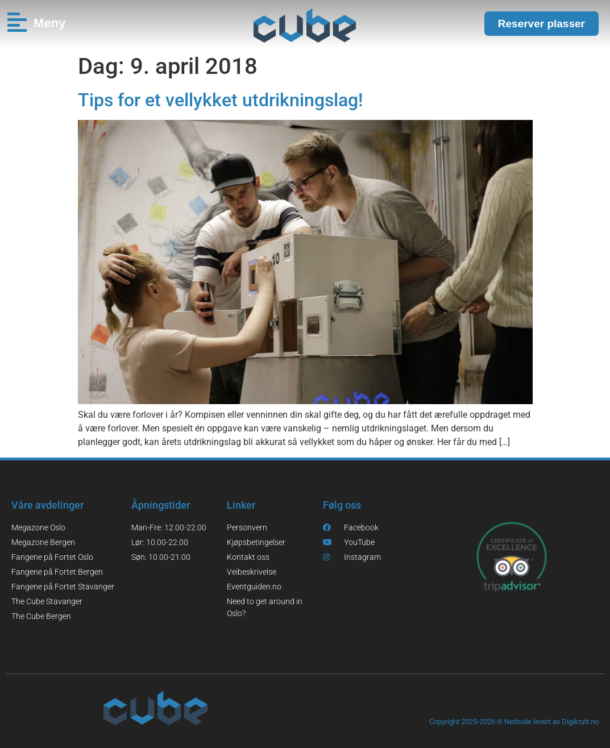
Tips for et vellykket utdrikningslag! (220, 100)
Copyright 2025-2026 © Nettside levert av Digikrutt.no (514, 721)
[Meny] (17, 22)
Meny (49, 23)
